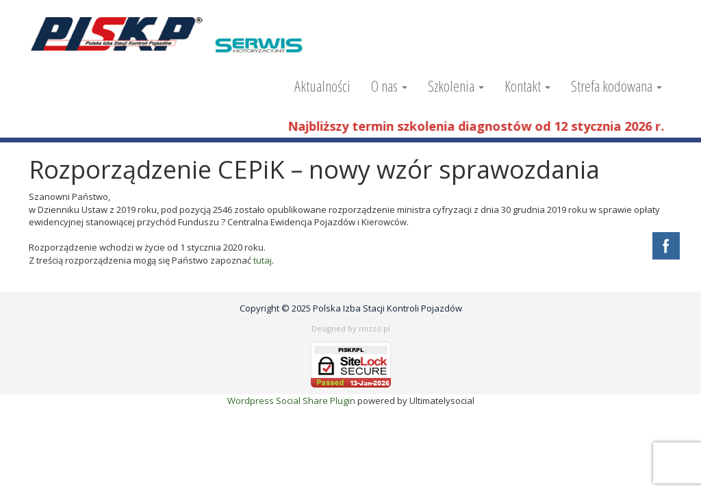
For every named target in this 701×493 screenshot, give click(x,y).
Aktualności (322, 85)
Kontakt (527, 85)
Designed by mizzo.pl (350, 328)
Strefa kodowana (616, 85)
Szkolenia (456, 85)
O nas (389, 85)
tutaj (262, 260)
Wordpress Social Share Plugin (292, 400)
